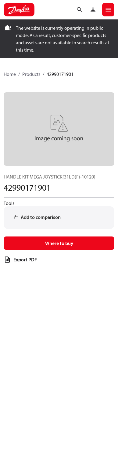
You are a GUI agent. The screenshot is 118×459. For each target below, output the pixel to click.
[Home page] (19, 9)
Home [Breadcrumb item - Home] (10, 74)
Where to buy (59, 243)
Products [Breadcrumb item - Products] (31, 74)
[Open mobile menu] (108, 9)
